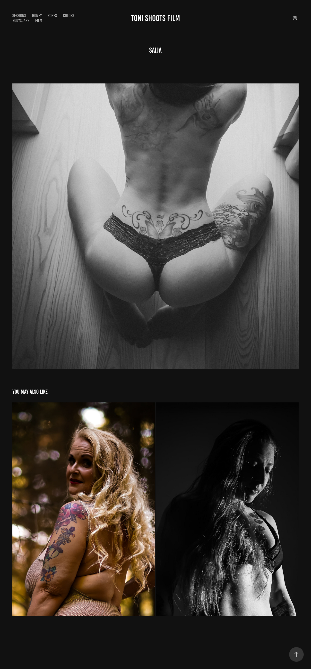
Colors (68, 15)
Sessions (19, 15)
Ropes (52, 15)
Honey (37, 15)
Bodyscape (20, 20)
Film (38, 20)
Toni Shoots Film (155, 18)
